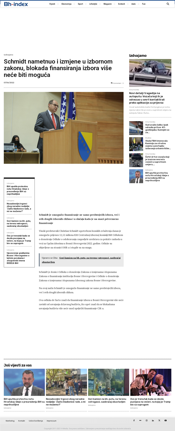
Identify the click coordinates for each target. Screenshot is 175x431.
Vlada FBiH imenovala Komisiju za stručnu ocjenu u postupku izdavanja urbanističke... (158, 145)
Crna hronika (134, 90)
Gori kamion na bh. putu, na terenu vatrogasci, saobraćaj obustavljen (19, 223)
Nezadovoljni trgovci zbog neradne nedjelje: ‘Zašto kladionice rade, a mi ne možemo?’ (19, 207)
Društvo (148, 138)
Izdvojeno (8, 54)
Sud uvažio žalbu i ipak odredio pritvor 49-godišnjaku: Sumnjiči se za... (157, 129)
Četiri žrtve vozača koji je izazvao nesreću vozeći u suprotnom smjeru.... (157, 161)
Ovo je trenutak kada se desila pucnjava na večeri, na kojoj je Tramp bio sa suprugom (19, 239)
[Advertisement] (88, 30)
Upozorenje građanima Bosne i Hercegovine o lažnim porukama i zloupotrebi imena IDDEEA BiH (18, 258)
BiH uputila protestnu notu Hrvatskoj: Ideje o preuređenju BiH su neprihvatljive (18, 190)
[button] (168, 4)
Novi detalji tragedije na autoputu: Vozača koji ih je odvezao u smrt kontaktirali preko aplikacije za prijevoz (147, 98)
